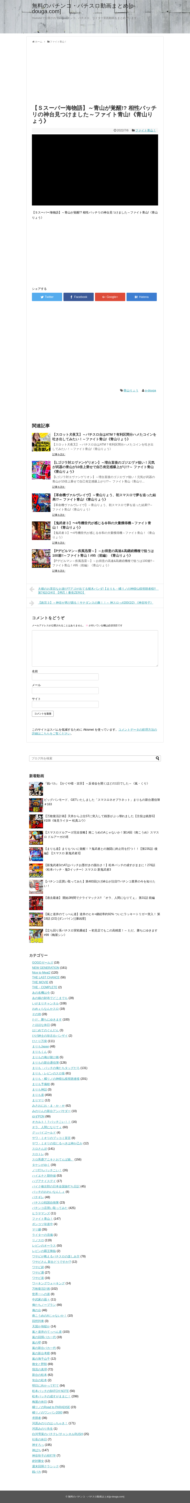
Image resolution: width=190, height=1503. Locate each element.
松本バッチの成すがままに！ (51, 1396)
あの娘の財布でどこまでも (50, 998)
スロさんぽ (39, 1148)
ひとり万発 (39, 1041)
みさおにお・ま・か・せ (48, 1105)
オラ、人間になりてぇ (47, 1127)
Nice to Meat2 (41, 972)
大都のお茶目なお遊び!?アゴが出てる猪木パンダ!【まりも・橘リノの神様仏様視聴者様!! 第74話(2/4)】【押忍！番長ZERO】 (94, 590)
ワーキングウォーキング (48, 1283)
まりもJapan (40, 1046)
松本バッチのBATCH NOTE (50, 1391)
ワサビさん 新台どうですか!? (51, 1261)
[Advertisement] (95, 73)
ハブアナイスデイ (44, 1181)
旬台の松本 (39, 1380)
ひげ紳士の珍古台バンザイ (50, 1035)
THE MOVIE (40, 982)
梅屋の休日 (39, 1401)
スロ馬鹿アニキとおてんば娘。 (53, 1159)
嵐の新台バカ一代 (44, 1347)
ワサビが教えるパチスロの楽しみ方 (56, 1256)
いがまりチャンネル (45, 1003)
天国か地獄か (41, 1326)
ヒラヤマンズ (41, 1213)
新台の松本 (39, 1374)
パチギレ (38, 1197)
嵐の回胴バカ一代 (44, 1337)
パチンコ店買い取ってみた (50, 1208)
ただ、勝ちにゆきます (47, 1019)
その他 (36, 1014)
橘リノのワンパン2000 (47, 1412)
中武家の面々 (41, 1299)
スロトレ (38, 1154)
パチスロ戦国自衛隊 (45, 1202)
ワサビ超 (38, 1267)
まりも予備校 (41, 1084)
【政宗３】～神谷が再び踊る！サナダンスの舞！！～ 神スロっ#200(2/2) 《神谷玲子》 (91, 603)
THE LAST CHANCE (46, 977)
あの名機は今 (41, 992)
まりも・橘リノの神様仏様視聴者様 (56, 1078)
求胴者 (36, 1417)
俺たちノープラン (44, 1304)
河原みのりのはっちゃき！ (50, 1423)
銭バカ (36, 1471)
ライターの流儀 (42, 1234)
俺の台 (36, 1310)
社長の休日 (39, 1439)
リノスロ (38, 1240)
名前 (35, 671)
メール (36, 685)
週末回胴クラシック (45, 1466)
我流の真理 (39, 1369)
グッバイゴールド (44, 1132)
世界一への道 (41, 1294)
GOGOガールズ (42, 962)
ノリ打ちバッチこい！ (47, 1170)
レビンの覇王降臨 (44, 1251)
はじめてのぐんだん (45, 1030)
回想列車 (38, 1321)
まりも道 (38, 1094)
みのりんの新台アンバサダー (51, 1111)
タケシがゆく (41, 1164)
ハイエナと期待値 (44, 1175)
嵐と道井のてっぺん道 (47, 1331)
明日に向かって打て (45, 1385)
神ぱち (36, 1450)
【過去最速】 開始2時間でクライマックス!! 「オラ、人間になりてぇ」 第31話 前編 (99, 897)
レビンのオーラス (44, 1245)
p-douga (150, 390)
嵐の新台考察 (41, 1353)
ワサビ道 (38, 1278)
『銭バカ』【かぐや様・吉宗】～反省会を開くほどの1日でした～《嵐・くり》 (97, 783)
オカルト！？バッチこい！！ (51, 1121)
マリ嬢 (36, 1229)
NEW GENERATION (45, 967)
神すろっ (38, 1444)
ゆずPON (38, 1116)
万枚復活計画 (41, 1288)
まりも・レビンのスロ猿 (48, 1073)
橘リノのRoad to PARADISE (51, 1407)
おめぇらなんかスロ (45, 1008)
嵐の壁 (36, 1342)
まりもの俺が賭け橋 (45, 1057)
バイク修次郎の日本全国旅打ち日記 (56, 1186)
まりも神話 (39, 1089)
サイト (36, 698)
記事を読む (58, 454)
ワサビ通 (38, 1272)
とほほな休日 (41, 1025)
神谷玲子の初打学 (44, 1455)
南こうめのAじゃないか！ (49, 1315)
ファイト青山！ (145, 130)
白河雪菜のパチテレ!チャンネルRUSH (57, 1434)
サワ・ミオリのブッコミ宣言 (51, 1138)
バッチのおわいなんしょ (48, 1191)
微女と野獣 (39, 1364)
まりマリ (38, 1100)
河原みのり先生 (42, 1428)
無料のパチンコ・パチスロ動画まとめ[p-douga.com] (83, 8)
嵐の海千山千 (41, 1358)
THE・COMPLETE (44, 987)
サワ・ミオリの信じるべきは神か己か (57, 1143)
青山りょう (131, 390)
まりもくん (39, 1051)
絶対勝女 (38, 1461)
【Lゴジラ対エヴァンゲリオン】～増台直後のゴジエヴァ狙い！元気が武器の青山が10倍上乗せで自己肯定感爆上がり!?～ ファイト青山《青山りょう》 (103, 467)
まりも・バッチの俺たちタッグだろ (56, 1068)
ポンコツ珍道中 (42, 1224)
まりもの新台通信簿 (45, 1062)
